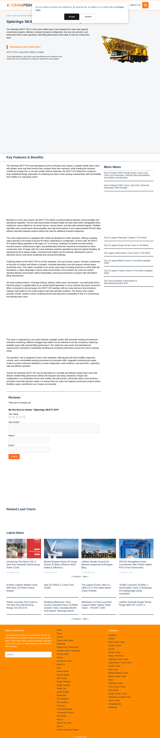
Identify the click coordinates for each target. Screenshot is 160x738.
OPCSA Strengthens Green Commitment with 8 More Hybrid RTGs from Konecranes (135, 564)
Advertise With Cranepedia (68, 651)
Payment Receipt (64, 709)
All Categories (63, 699)
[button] (145, 5)
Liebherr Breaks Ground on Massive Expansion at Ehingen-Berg (97, 564)
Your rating (13, 414)
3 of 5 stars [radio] (17, 417)
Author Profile (63, 692)
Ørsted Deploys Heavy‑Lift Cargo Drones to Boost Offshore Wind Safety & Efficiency (60, 564)
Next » (85, 576)
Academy (112, 635)
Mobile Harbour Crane (118, 673)
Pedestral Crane (115, 683)
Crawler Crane (114, 645)
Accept (72, 17)
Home (8, 16)
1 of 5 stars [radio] (10, 417)
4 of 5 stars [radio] (20, 417)
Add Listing (61, 678)
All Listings (61, 716)
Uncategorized (114, 704)
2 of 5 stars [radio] (13, 417)
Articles (60, 637)
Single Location (63, 685)
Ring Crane (113, 690)
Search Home (63, 671)
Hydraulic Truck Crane (118, 659)
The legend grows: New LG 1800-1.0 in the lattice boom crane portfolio (96, 588)
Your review (14, 422)
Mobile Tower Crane (117, 676)
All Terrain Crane (64, 661)
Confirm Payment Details (68, 730)
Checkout (61, 706)
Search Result (63, 675)
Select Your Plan (64, 723)
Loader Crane (114, 666)
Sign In (60, 719)
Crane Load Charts (19, 16)
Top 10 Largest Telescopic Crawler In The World (125, 238)
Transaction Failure (65, 713)
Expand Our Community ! (68, 647)
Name (11, 436)
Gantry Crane (114, 652)
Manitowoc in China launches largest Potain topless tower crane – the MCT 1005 (97, 605)
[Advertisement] (125, 92)
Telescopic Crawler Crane (119, 697)
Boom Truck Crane (116, 642)
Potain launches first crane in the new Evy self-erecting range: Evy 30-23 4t (22, 605)
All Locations (62, 702)
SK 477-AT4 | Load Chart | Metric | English (25, 52)
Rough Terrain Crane (117, 694)
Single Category (64, 682)
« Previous (76, 576)
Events (111, 649)
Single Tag (61, 688)
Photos (60, 658)
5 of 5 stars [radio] (24, 417)
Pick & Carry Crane (117, 687)
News (59, 633)
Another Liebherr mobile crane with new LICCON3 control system (21, 588)
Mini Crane (113, 669)
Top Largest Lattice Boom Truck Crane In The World (127, 253)
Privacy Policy (63, 654)
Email (11, 445)
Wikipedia (61, 644)
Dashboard (61, 695)
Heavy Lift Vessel (116, 656)
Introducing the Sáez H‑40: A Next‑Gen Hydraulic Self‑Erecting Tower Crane (23, 564)
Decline (88, 17)
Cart (58, 668)
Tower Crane (114, 700)
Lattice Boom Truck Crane (120, 663)
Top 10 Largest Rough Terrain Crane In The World (126, 245)
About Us (135, 5)
